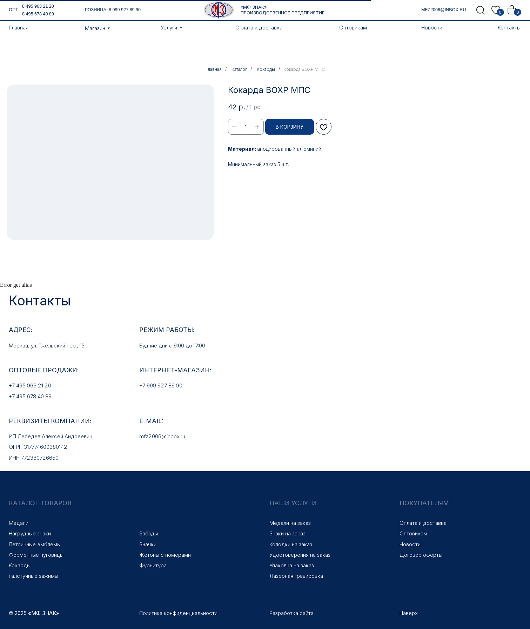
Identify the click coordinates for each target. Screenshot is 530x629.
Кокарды (266, 69)
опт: (14, 9)
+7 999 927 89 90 (160, 385)
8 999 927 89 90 (125, 9)
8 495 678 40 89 (38, 14)
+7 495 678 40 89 (30, 396)
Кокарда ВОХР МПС (304, 69)
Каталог (239, 69)
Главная (214, 69)
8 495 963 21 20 (38, 6)
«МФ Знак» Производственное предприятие (282, 10)
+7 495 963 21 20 (30, 385)
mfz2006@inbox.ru (443, 9)
